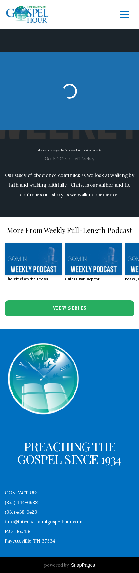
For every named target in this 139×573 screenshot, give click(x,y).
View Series (69, 308)
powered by (69, 565)
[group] (33, 264)
